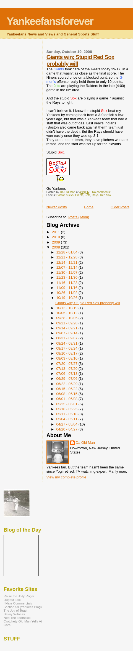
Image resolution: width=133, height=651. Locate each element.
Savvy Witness (14, 614)
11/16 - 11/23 (67, 283)
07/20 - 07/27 (67, 364)
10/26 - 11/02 (67, 293)
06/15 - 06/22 (67, 389)
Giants (79, 195)
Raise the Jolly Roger (19, 596)
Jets (87, 195)
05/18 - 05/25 (67, 409)
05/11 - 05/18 (67, 414)
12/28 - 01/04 (67, 252)
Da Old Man (85, 442)
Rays (95, 195)
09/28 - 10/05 (67, 318)
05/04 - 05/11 (67, 419)
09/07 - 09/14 (67, 333)
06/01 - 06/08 (67, 399)
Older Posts (120, 207)
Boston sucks (65, 195)
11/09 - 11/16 (67, 288)
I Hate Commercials (18, 603)
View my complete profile (66, 477)
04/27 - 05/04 (67, 424)
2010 (56, 237)
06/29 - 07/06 (67, 378)
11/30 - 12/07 (67, 272)
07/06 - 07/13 (67, 373)
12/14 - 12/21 (67, 262)
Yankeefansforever (50, 21)
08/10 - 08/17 (67, 353)
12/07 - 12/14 (67, 267)
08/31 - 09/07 (67, 338)
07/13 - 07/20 (67, 368)
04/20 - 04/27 (67, 429)
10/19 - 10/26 (67, 298)
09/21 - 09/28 (67, 323)
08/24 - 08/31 (67, 343)
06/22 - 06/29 (67, 384)
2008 (56, 247)
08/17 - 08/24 (67, 348)
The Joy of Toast (15, 610)
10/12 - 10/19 (67, 308)
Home (88, 207)
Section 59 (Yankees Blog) (23, 607)
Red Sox (105, 195)
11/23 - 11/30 (67, 277)
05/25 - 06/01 (67, 404)
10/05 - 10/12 (67, 313)
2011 (56, 232)
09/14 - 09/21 (67, 328)
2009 (56, 242)
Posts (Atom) (78, 217)
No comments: (101, 192)
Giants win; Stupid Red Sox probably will (87, 303)
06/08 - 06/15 (67, 394)
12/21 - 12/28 (67, 257)
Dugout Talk (12, 599)
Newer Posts (56, 207)
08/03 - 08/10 (67, 358)
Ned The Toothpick (17, 617)
